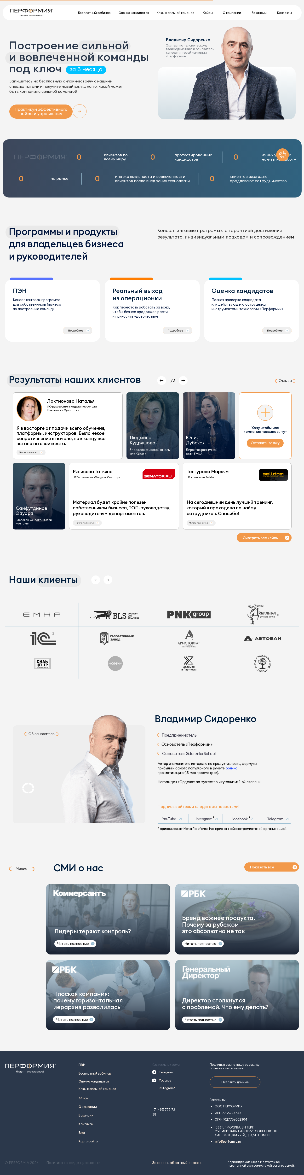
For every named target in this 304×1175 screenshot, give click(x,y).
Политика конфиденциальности (73, 1162)
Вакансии (86, 1115)
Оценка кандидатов (94, 1081)
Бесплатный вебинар (95, 1073)
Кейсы (83, 1098)
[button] (31, 452)
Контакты (86, 1124)
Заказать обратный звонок (177, 1162)
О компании (88, 1107)
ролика (231, 768)
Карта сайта (88, 1141)
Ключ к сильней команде (97, 1089)
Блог (82, 1132)
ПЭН (82, 1065)
